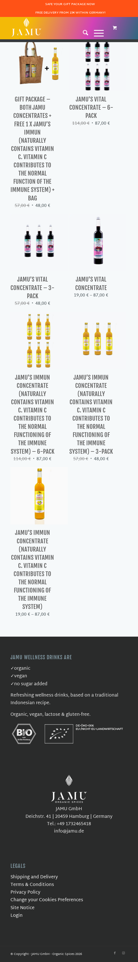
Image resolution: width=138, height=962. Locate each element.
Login (16, 916)
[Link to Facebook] (115, 953)
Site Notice (22, 908)
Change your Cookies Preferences (46, 900)
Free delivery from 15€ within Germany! (70, 13)
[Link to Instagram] (123, 953)
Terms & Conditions (32, 885)
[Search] (83, 32)
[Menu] (96, 32)
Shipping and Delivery (34, 877)
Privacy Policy (25, 893)
